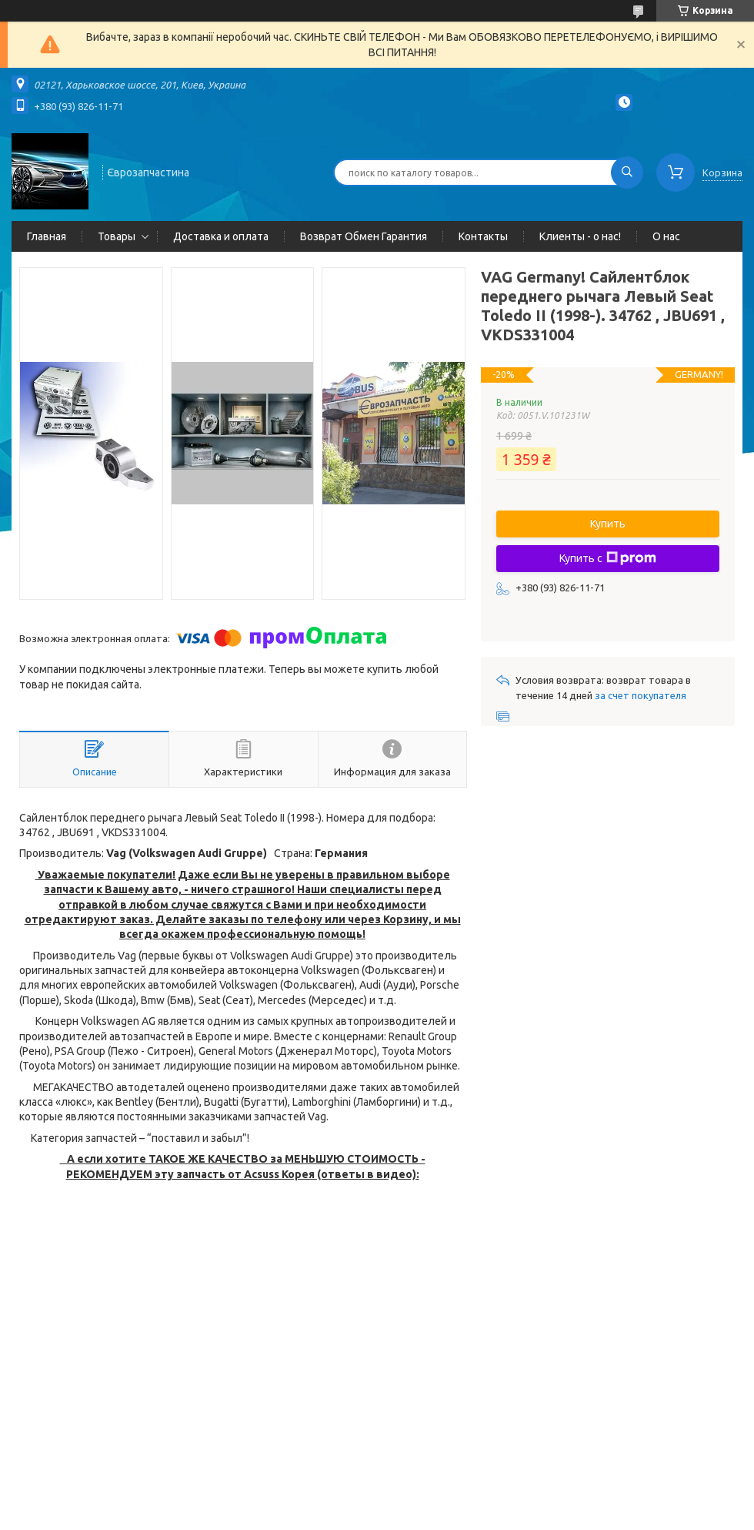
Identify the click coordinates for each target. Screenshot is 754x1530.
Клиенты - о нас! (580, 236)
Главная (46, 236)
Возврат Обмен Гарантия (363, 236)
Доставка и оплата (221, 236)
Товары (116, 236)
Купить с (607, 558)
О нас (666, 236)
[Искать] (627, 172)
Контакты (483, 236)
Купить (608, 523)
